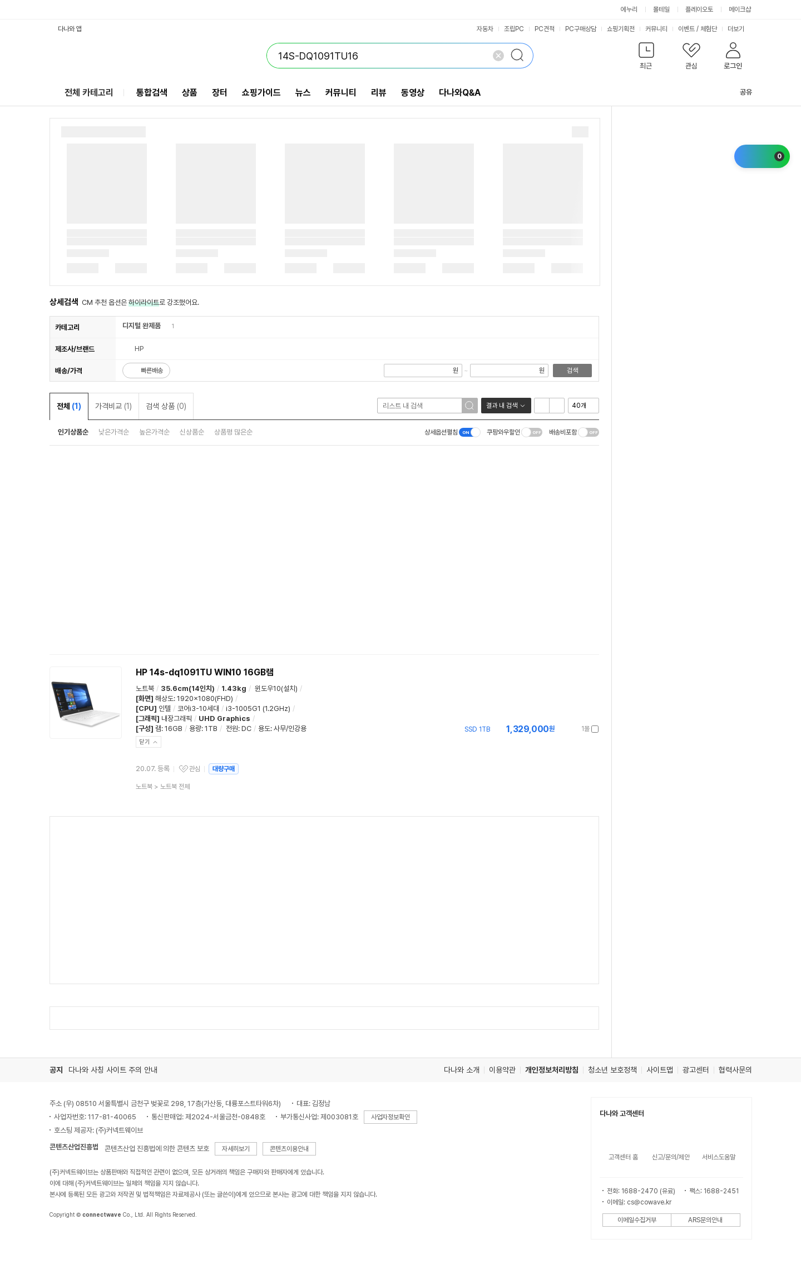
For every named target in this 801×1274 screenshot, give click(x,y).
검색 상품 (166, 406)
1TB (211, 728)
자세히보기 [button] (236, 1149)
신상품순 (192, 432)
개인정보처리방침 (551, 1069)
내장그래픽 (176, 718)
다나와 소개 (461, 1069)
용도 (264, 728)
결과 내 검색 (501, 405)
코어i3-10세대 (198, 708)
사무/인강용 (290, 728)
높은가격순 (154, 432)
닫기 (144, 741)
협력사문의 (735, 1069)
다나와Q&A (460, 92)
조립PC (514, 29)
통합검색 (151, 92)
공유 (739, 92)
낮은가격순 (113, 432)
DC (246, 728)
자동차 (485, 29)
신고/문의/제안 (671, 1157)
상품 (189, 92)
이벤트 (686, 29)
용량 (195, 728)
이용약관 (502, 1069)
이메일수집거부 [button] (636, 1220)
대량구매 (223, 769)
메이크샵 (740, 9)
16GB (173, 728)
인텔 (165, 708)
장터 (220, 92)
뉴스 (303, 92)
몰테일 (661, 9)
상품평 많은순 (233, 432)
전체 (69, 406)
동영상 (412, 92)
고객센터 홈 (623, 1157)
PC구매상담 (580, 29)
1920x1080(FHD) (205, 698)
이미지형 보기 (557, 405)
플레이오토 (699, 9)
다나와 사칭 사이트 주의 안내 (112, 1069)
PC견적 (545, 29)
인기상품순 (73, 432)
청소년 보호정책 (612, 1069)
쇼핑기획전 (621, 29)
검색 (572, 370)
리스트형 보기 (542, 405)
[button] (646, 58)
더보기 (740, 29)
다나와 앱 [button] (70, 29)
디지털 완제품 (141, 326)
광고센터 (696, 1069)
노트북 (145, 688)
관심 (194, 769)
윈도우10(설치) (276, 688)
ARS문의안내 (705, 1220)
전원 (232, 728)
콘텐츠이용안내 (289, 1149)
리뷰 (379, 92)
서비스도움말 (718, 1157)
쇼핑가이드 (261, 92)
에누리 (629, 9)
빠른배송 (152, 370)
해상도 (164, 698)
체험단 (708, 29)
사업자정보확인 (390, 1117)
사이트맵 (659, 1069)
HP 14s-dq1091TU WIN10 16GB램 (205, 672)
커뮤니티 (656, 29)
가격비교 (113, 406)
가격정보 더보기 (559, 729)
